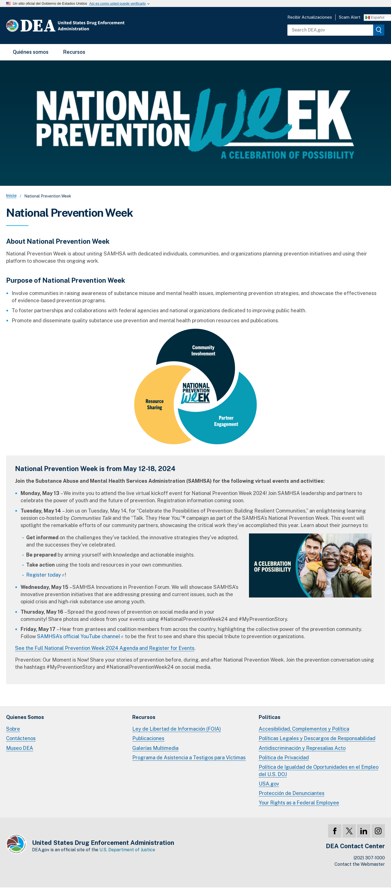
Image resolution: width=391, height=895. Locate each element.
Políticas (269, 717)
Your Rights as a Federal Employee (299, 803)
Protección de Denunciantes (291, 793)
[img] (378, 30)
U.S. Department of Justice (127, 849)
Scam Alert (349, 17)
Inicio (11, 195)
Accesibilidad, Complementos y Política (304, 729)
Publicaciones (148, 738)
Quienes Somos (25, 717)
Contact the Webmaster (359, 864)
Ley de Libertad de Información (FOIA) (176, 729)
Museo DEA (19, 748)
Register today (45, 575)
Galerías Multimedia (155, 748)
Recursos (74, 52)
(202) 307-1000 (369, 857)
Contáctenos (21, 738)
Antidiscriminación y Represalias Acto (302, 748)
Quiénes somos (30, 52)
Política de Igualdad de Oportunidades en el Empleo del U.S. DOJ (318, 770)
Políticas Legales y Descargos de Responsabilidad (317, 738)
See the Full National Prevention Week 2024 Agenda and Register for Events (104, 648)
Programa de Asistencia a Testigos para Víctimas (189, 757)
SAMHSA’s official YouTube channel (80, 636)
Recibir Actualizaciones (309, 17)
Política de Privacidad (284, 757)
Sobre (13, 729)
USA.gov (269, 784)
